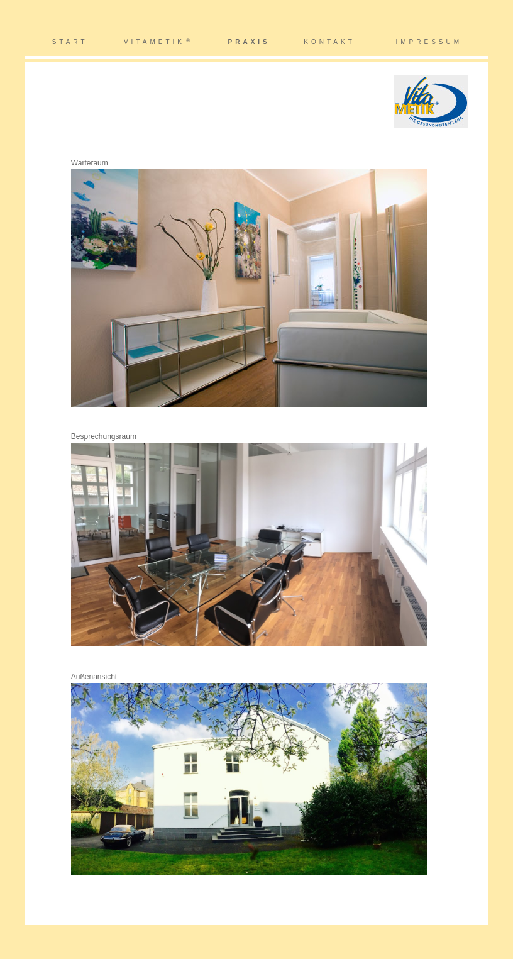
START (70, 41)
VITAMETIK (154, 41)
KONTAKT (329, 41)
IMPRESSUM (429, 41)
